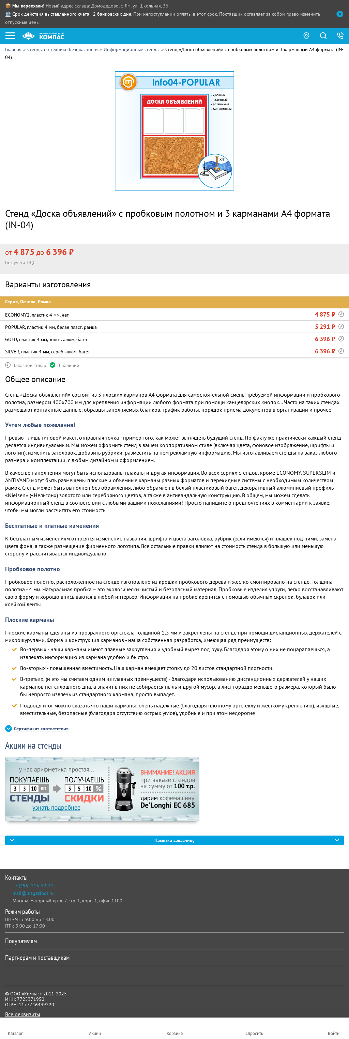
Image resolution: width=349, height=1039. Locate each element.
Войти (333, 1033)
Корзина (175, 1033)
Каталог (15, 1033)
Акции (95, 1033)
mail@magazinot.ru (33, 893)
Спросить (254, 1033)
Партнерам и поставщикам (173, 957)
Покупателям (173, 940)
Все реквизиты (22, 1014)
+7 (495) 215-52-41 (33, 886)
